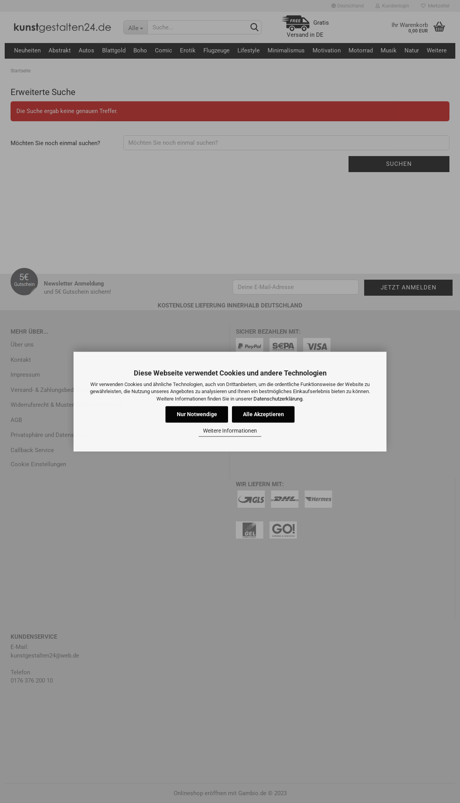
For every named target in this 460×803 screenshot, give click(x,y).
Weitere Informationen (230, 431)
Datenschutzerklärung (277, 399)
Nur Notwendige (197, 414)
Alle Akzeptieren (263, 414)
